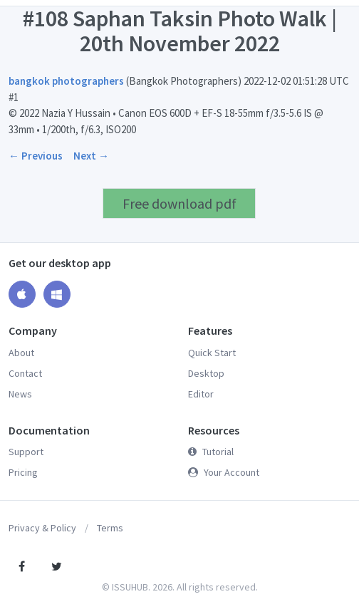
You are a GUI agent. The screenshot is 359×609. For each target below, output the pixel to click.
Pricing (23, 472)
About (21, 352)
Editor (201, 393)
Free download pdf (179, 203)
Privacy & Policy (42, 527)
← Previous (36, 155)
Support (26, 451)
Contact (25, 373)
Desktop (206, 373)
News (20, 393)
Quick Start (212, 352)
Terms (110, 527)
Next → (91, 155)
